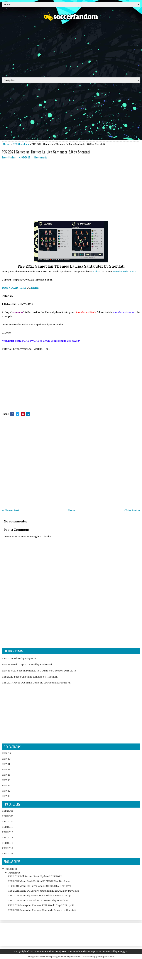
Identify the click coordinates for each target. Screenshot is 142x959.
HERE (35, 287)
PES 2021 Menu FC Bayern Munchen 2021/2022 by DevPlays (43, 890)
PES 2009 (7, 816)
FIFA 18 (6, 796)
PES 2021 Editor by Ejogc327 (19, 658)
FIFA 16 (6, 785)
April (12, 872)
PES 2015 (7, 848)
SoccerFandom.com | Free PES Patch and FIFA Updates (69, 951)
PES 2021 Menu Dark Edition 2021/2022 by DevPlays (39, 881)
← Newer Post (10, 510)
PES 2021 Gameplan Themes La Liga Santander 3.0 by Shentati (46, 152)
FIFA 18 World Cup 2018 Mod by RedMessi (27, 664)
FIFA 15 (6, 780)
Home (6, 144)
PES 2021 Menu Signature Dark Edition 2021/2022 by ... (40, 895)
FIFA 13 (6, 769)
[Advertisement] (71, 48)
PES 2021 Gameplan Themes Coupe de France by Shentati (42, 910)
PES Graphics (21, 144)
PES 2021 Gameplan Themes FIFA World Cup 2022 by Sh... (42, 905)
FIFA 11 (6, 764)
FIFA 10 (6, 758)
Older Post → (132, 510)
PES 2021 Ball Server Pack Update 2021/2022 (35, 876)
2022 (9, 869)
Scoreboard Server (124, 271)
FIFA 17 (6, 790)
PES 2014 (7, 843)
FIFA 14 (6, 774)
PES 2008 (7, 810)
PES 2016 (7, 853)
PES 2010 (7, 821)
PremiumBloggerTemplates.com (98, 956)
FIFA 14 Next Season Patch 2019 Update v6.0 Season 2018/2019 (39, 670)
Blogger (123, 951)
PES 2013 (7, 837)
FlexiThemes (44, 956)
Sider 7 (97, 271)
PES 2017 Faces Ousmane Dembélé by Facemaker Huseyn (36, 682)
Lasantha (75, 956)
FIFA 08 (6, 753)
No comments (40, 157)
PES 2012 (7, 832)
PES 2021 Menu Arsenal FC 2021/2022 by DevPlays (38, 900)
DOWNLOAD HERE (14, 287)
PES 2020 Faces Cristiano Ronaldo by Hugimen (30, 676)
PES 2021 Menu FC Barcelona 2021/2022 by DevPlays (39, 886)
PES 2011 (7, 826)
